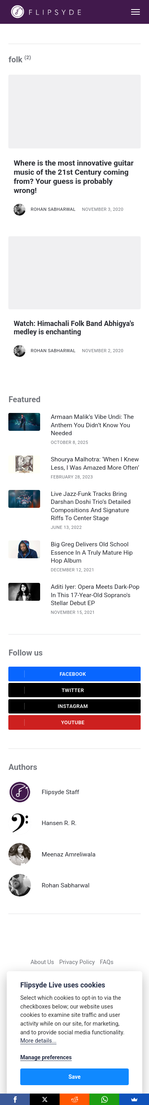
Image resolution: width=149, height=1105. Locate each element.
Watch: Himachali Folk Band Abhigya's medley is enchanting (74, 328)
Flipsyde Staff (60, 792)
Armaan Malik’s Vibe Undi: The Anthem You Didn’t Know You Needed (92, 424)
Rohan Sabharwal (53, 209)
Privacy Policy (77, 962)
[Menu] (131, 12)
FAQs (107, 962)
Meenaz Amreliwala (69, 854)
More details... (38, 1041)
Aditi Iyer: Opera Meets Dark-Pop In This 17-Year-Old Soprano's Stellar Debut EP (95, 594)
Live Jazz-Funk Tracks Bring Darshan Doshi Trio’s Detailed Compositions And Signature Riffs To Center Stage (91, 506)
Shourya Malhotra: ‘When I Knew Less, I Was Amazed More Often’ (95, 463)
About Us (42, 962)
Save (74, 1077)
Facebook (50, 674)
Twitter (49, 690)
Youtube (49, 722)
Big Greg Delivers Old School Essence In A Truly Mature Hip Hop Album (92, 552)
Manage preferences (46, 1057)
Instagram (51, 706)
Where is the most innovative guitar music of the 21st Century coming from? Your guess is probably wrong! (74, 176)
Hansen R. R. (59, 823)
